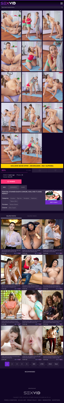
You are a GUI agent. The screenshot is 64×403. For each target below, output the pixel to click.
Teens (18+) (13, 201)
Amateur (12, 198)
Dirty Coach (12, 207)
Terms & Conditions (10, 400)
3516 (50, 364)
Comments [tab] (13, 187)
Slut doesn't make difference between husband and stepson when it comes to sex (32, 286)
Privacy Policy (32, 400)
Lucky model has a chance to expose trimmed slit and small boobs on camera (10, 322)
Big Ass (19, 198)
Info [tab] (4, 187)
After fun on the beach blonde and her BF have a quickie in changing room (11, 286)
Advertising (56, 400)
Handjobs (26, 198)
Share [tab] (23, 187)
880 (34, 364)
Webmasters (47, 400)
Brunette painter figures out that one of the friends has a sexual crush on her (31, 322)
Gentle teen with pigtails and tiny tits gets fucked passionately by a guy (31, 357)
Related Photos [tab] (11, 216)
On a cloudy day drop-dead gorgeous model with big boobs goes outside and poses (51, 286)
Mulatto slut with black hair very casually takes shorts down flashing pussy (31, 251)
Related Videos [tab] (32, 216)
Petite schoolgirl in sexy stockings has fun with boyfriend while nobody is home (52, 322)
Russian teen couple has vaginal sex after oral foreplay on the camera (52, 251)
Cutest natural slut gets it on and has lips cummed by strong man (11, 357)
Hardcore (34, 198)
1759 (41, 364)
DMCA (39, 400)
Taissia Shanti (14, 204)
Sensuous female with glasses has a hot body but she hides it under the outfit (52, 357)
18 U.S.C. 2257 (22, 400)
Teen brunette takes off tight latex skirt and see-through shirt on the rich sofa (11, 251)
